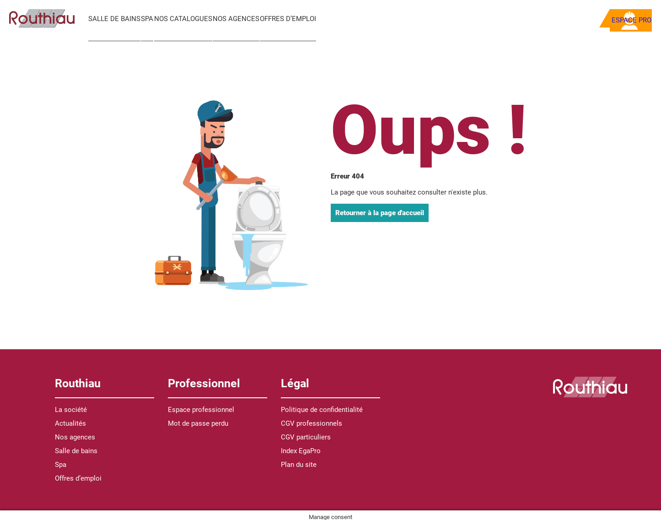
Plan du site (299, 460)
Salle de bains (114, 19)
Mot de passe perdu (198, 419)
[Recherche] (496, 18)
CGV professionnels (311, 419)
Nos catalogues (196, 19)
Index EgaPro (301, 447)
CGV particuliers (306, 433)
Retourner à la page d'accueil (379, 208)
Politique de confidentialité (322, 405)
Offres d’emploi (313, 19)
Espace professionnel (201, 405)
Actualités (70, 419)
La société (71, 405)
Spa (153, 19)
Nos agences (254, 19)
